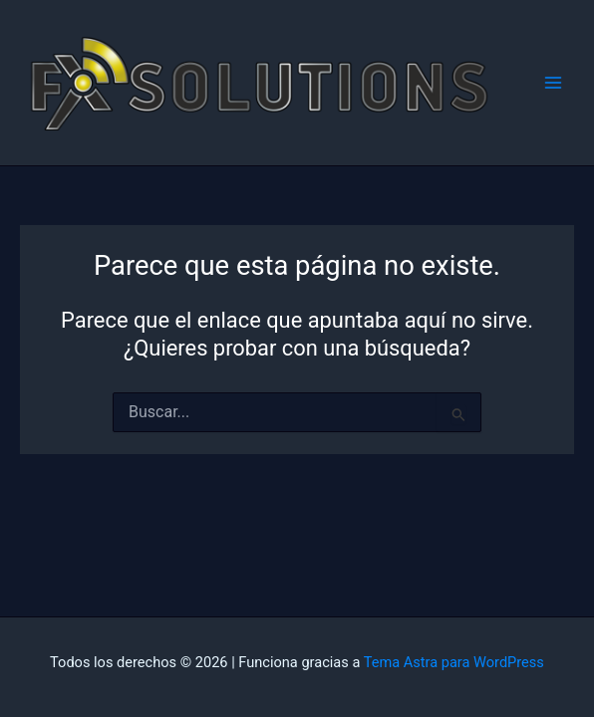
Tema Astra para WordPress (454, 662)
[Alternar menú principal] (553, 83)
